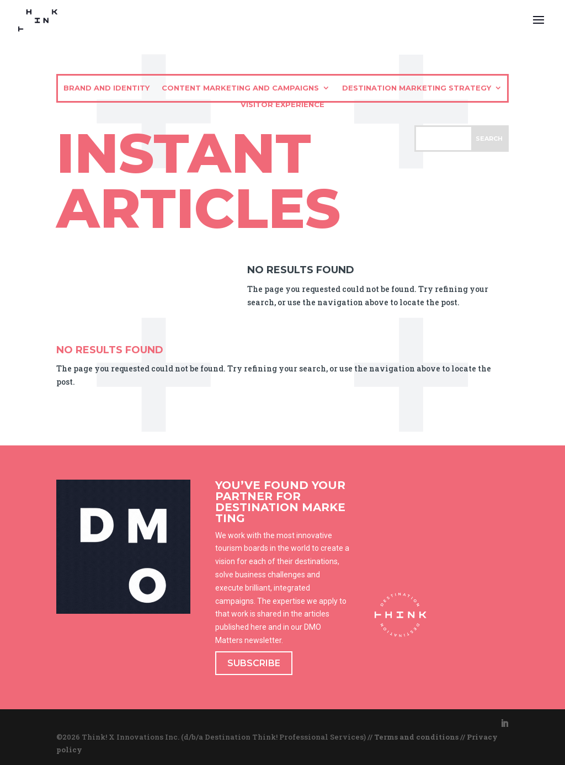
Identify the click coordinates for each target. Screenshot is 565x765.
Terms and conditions (416, 737)
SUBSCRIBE (253, 663)
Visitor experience (282, 104)
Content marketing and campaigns (240, 88)
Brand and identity (106, 88)
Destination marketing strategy (416, 88)
